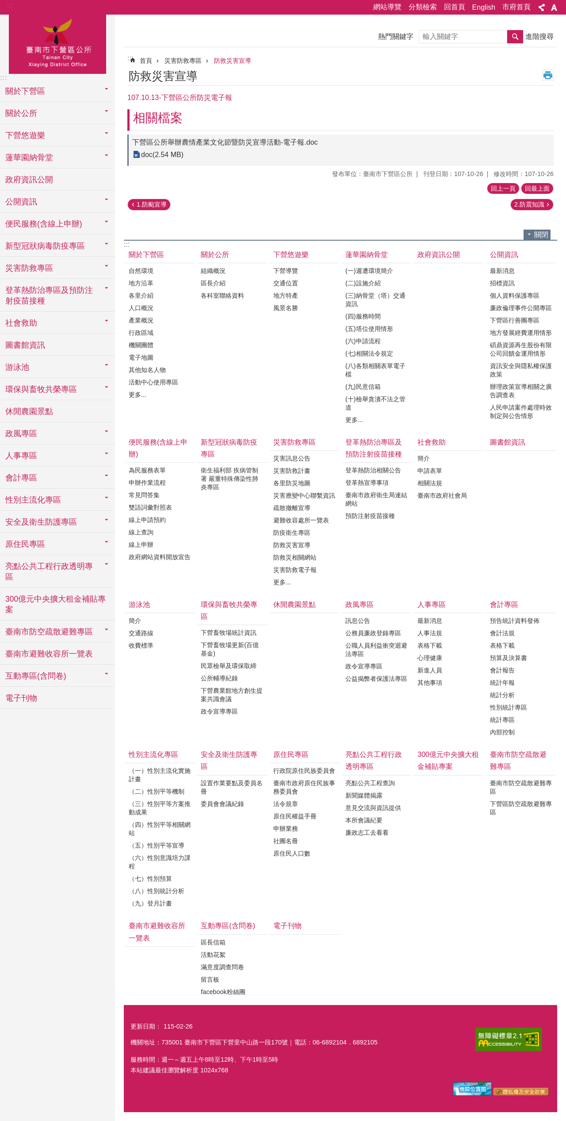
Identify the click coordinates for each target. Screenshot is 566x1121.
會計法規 (502, 633)
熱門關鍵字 (395, 36)
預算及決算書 (508, 657)
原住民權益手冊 (295, 816)
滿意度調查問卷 (222, 967)
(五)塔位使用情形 (369, 328)
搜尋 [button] (515, 36)
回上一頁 (503, 188)
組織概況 (213, 270)
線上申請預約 (147, 519)
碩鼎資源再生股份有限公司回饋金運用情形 (521, 349)
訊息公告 (357, 620)
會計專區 (504, 604)
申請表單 (429, 470)
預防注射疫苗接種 (370, 515)
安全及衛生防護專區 (229, 760)
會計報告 (502, 670)
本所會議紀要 (363, 820)
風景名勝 (285, 307)
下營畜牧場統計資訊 (228, 632)
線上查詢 (141, 532)
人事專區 (431, 604)
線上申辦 (141, 544)
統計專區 (502, 719)
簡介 (423, 458)
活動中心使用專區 (153, 382)
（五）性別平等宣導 (156, 845)
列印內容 (548, 75)
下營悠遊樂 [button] (25, 135)
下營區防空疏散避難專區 (521, 808)
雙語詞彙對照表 (150, 507)
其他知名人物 (147, 369)
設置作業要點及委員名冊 (232, 787)
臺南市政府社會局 (442, 495)
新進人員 (429, 670)
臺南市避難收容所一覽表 (49, 653)
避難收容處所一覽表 (301, 520)
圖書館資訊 (25, 345)
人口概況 (141, 307)
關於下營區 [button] (25, 91)
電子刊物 (21, 698)
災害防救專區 (183, 60)
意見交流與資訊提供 (373, 807)
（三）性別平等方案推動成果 (160, 808)
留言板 (210, 979)
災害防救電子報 (295, 569)
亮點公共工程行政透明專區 (373, 760)
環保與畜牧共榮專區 (229, 610)
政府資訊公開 (29, 179)
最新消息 (502, 270)
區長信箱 (213, 942)
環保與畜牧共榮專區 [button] (41, 389)
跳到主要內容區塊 (4, 4)
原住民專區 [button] (25, 544)
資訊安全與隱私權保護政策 (521, 370)
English (483, 7)
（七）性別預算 (150, 878)
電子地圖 (141, 357)
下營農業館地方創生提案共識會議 (232, 695)
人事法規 (429, 633)
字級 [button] (554, 7)
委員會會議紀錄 (222, 803)
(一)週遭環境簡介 (369, 270)
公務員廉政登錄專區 (373, 633)
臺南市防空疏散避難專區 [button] (49, 631)
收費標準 (141, 645)
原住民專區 (291, 754)
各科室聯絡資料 (222, 295)
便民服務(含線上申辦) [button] (43, 223)
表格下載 (429, 645)
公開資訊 (504, 254)
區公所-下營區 (57, 43)
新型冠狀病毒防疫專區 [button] (45, 246)
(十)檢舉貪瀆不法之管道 (375, 403)
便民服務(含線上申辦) (158, 448)
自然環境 (141, 270)
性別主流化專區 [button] (33, 499)
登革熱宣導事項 (367, 482)
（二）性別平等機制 (156, 791)
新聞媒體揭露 (363, 795)
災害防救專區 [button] (29, 268)
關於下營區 (146, 254)
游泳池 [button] (17, 367)
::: (9, 5)
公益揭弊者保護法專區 (376, 678)
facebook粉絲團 (223, 991)
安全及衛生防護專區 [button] (41, 522)
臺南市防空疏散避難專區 (518, 760)
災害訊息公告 (291, 458)
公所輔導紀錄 (219, 678)
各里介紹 (141, 295)
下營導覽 (285, 270)
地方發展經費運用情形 (521, 332)
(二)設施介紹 (363, 283)
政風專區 (359, 604)
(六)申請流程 (363, 341)
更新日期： (145, 1026)
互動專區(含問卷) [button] (35, 676)
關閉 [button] (541, 234)
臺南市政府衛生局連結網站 (376, 499)
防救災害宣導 (232, 60)
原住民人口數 (291, 853)
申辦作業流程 (147, 482)
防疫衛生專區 (291, 532)
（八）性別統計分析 (156, 890)
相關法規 (429, 483)
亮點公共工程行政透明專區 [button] (49, 571)
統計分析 (502, 695)
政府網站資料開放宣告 (160, 556)
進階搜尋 (539, 36)
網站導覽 (387, 7)
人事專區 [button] (21, 455)
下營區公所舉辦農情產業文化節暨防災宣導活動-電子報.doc (225, 142)
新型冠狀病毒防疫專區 (229, 448)
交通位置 (285, 283)
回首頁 (454, 7)
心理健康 (429, 657)
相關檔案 (158, 118)
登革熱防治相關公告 (373, 470)
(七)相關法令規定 (369, 353)
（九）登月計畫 (150, 903)
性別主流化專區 (153, 754)
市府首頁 (516, 7)
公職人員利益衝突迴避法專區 (376, 649)
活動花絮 (213, 954)
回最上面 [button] (537, 188)
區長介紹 (213, 283)
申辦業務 (285, 828)
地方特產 (285, 295)
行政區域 (141, 332)
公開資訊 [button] (21, 201)
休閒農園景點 (29, 411)
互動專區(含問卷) (228, 925)
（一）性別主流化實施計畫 (160, 775)
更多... (137, 394)
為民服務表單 (147, 470)
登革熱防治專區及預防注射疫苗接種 (373, 448)
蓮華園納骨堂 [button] (29, 157)
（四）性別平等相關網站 (160, 829)
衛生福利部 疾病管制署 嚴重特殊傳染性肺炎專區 (229, 479)
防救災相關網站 (295, 557)
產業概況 (141, 320)
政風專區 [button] (21, 433)
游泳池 (139, 604)
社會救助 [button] (21, 323)
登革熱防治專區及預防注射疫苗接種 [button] (49, 295)
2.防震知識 (529, 204)
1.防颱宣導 (152, 204)
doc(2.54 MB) (162, 154)
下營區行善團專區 (514, 320)
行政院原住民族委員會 (304, 770)
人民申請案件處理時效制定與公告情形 (521, 411)
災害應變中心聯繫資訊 (304, 495)
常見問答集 (144, 495)
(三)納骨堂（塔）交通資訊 (375, 299)
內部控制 (502, 732)
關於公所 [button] (21, 113)
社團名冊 (285, 841)
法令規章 (285, 803)
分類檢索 (423, 7)
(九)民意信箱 (363, 386)
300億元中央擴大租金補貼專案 (55, 604)
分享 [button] (541, 7)
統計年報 (502, 682)
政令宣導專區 (219, 711)
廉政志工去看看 (367, 832)
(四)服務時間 (363, 316)
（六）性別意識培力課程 (160, 862)
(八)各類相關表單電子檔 (375, 370)
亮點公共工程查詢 (370, 783)
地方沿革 (141, 283)
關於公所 (215, 254)
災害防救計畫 (291, 470)
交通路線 (141, 633)
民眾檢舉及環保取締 (228, 665)
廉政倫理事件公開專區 (521, 307)
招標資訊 (502, 283)
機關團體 (141, 345)
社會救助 (431, 442)
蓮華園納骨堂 (366, 254)
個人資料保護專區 (514, 295)
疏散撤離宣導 (291, 507)
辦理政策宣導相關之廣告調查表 (521, 391)
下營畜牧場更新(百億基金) (230, 649)
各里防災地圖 (291, 483)
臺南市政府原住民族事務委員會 (304, 787)
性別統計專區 (508, 707)
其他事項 (429, 682)
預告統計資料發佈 (514, 620)
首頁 (146, 60)
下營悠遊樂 (291, 254)
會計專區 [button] (21, 477)
